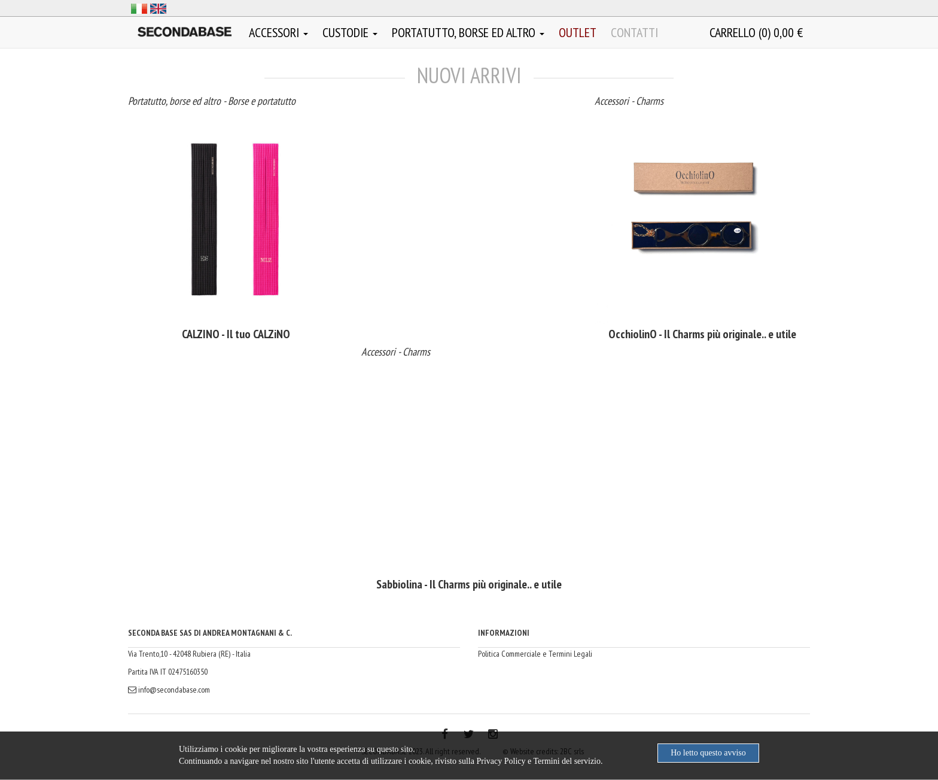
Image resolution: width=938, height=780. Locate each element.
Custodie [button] (349, 32)
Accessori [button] (278, 32)
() (756, 32)
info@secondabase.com (169, 689)
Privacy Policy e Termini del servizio (538, 761)
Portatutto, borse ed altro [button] (468, 32)
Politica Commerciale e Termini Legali (535, 653)
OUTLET (577, 32)
